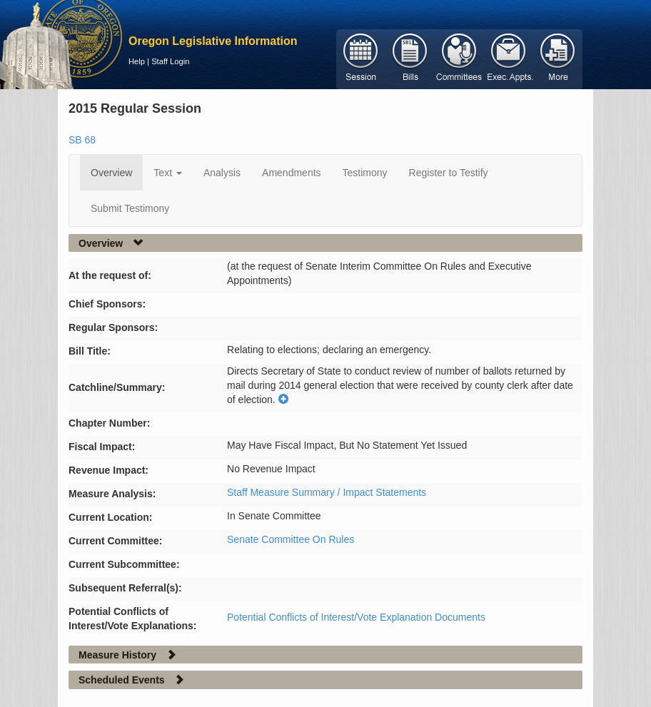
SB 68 (82, 140)
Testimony (365, 172)
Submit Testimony (130, 208)
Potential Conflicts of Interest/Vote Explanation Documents (356, 617)
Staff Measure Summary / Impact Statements (326, 492)
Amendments (291, 172)
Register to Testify (448, 172)
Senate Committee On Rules (290, 539)
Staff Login (170, 61)
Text (167, 172)
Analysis (222, 172)
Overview (111, 172)
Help (136, 61)
